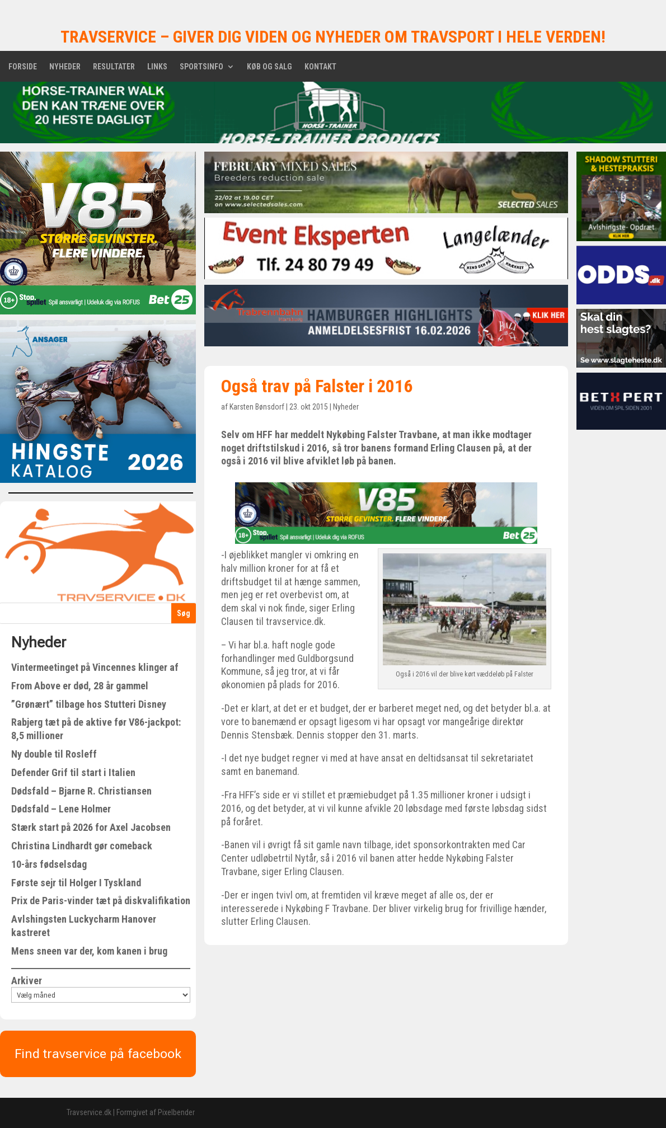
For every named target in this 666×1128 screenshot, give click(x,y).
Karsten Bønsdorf (256, 406)
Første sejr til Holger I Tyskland (76, 883)
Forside (22, 67)
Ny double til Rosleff (54, 754)
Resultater (114, 67)
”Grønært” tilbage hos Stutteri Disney (88, 704)
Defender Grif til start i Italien (73, 772)
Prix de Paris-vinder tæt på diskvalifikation (100, 900)
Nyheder (65, 67)
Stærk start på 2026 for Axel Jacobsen (91, 827)
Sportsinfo (201, 67)
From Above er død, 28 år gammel (79, 686)
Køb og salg (269, 67)
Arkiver (26, 980)
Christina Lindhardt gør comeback (81, 846)
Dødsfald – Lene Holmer (61, 809)
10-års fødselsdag (49, 864)
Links (157, 67)
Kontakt (320, 67)
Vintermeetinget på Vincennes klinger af (95, 667)
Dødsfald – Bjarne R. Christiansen (81, 791)
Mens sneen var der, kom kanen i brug (89, 951)
